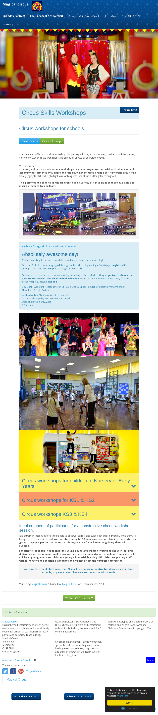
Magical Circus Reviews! (79, 598)
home (150, 660)
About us (7, 660)
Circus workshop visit (32, 141)
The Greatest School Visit (46, 16)
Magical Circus (15, 4)
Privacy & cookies (23, 660)
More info (122, 696)
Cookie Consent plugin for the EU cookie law (129, 708)
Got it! (129, 703)
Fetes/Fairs (111, 16)
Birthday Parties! (13, 16)
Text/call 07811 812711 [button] (26, 696)
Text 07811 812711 (132, 16)
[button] (129, 110)
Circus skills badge (52, 141)
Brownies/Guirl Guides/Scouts (84, 16)
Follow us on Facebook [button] (79, 696)
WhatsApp (7, 24)
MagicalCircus (33, 671)
